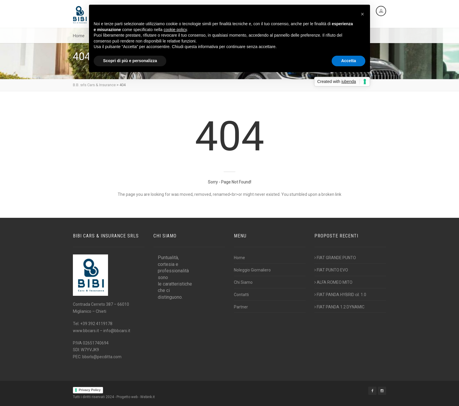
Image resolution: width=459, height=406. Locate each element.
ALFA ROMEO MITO (333, 282)
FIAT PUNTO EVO (331, 270)
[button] (362, 14)
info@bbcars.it (116, 330)
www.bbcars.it (86, 330)
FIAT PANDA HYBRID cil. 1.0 (340, 294)
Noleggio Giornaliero (252, 270)
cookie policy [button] (175, 29)
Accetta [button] (348, 60)
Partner (241, 307)
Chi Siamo (243, 282)
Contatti (241, 294)
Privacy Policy (90, 390)
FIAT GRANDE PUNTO (335, 257)
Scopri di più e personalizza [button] (130, 60)
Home (79, 35)
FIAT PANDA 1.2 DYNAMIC (339, 307)
